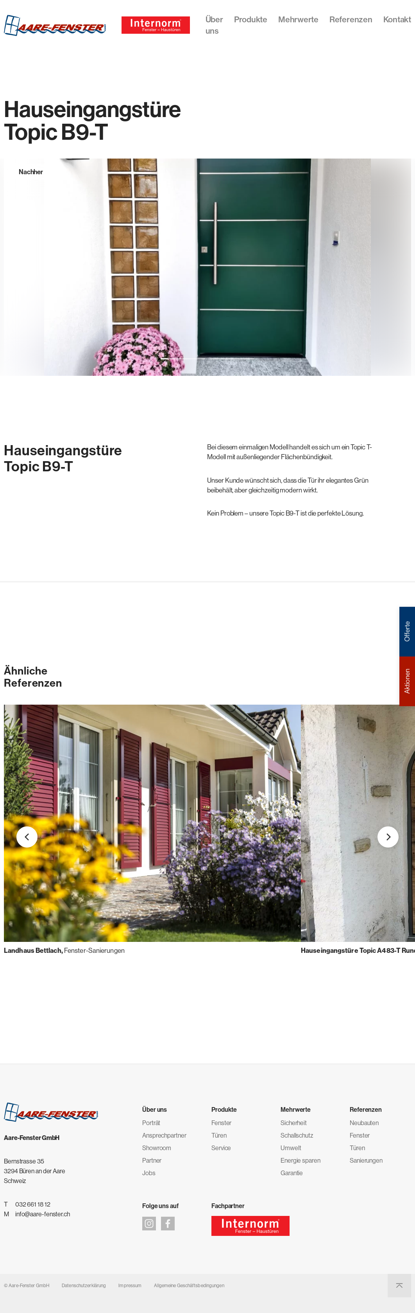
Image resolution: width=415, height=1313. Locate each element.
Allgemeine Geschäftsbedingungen (189, 1285)
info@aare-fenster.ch (42, 1214)
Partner (151, 1160)
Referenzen (350, 19)
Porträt (151, 1123)
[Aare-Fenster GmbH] (55, 25)
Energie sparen (300, 1160)
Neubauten (364, 1123)
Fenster (221, 1123)
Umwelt (291, 1148)
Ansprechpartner (164, 1135)
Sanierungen (366, 1160)
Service (221, 1148)
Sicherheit (294, 1123)
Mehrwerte (298, 19)
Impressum (129, 1285)
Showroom (156, 1148)
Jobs (149, 1173)
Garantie (292, 1173)
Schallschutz (297, 1135)
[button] (183, 358)
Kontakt (397, 19)
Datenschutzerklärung (84, 1285)
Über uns (214, 25)
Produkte (250, 19)
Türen (219, 1135)
